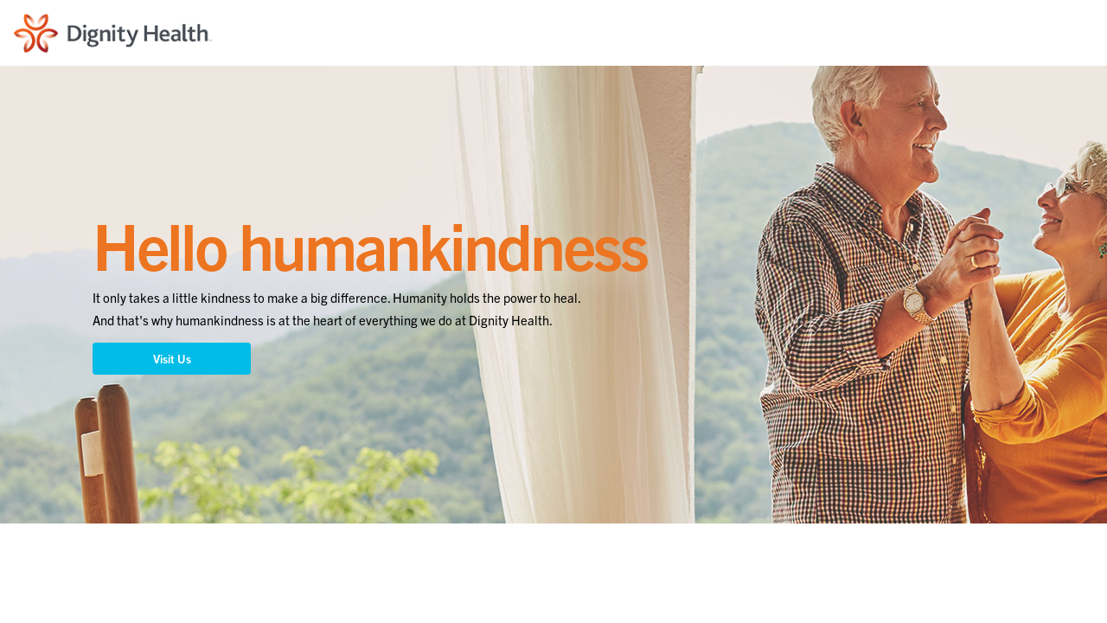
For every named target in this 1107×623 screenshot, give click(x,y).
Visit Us (172, 358)
